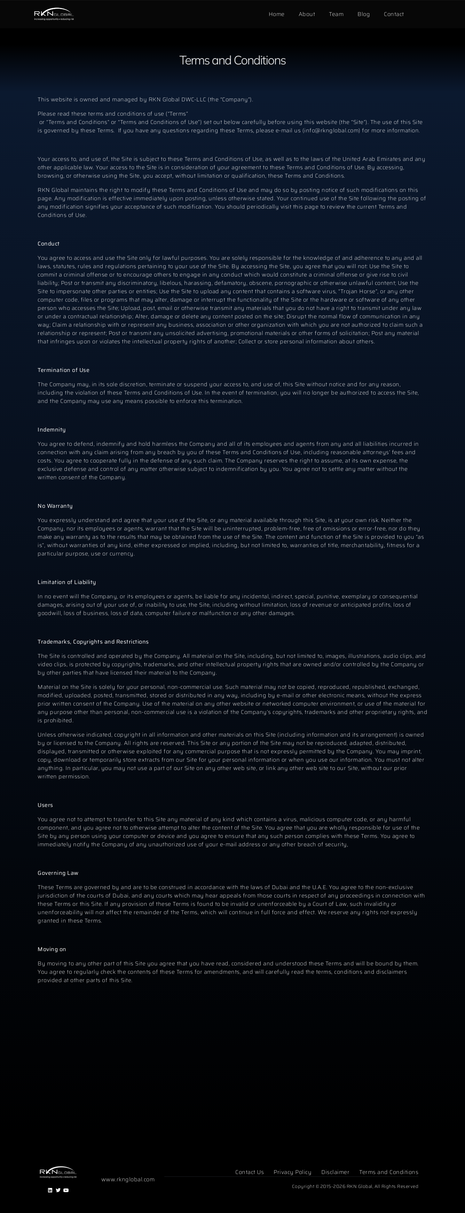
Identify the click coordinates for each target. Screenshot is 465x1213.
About (307, 14)
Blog (363, 14)
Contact (394, 14)
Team (336, 14)
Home (277, 14)
